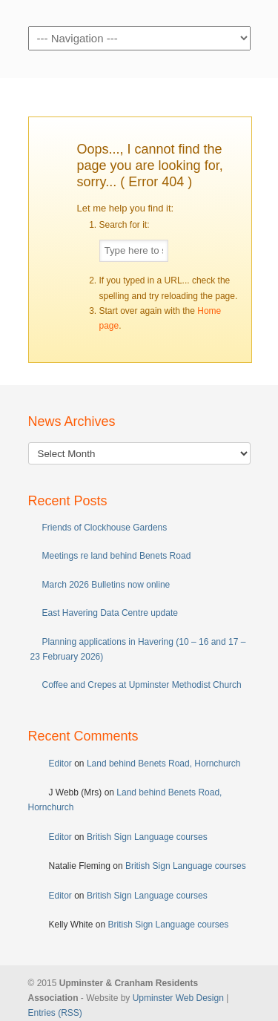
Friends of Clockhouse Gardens (105, 527)
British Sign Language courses (147, 837)
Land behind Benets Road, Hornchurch (163, 763)
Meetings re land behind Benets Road (116, 556)
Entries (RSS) (55, 1013)
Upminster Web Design (178, 998)
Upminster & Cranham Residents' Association (139, 11)
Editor (60, 763)
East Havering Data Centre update (110, 613)
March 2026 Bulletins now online (106, 585)
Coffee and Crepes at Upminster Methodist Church (142, 685)
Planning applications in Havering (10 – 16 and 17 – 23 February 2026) (138, 649)
